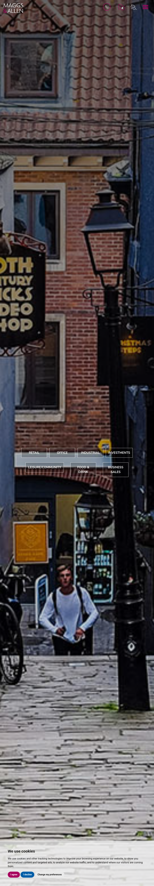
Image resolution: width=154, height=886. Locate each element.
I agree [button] (13, 874)
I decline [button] (27, 874)
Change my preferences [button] (50, 874)
